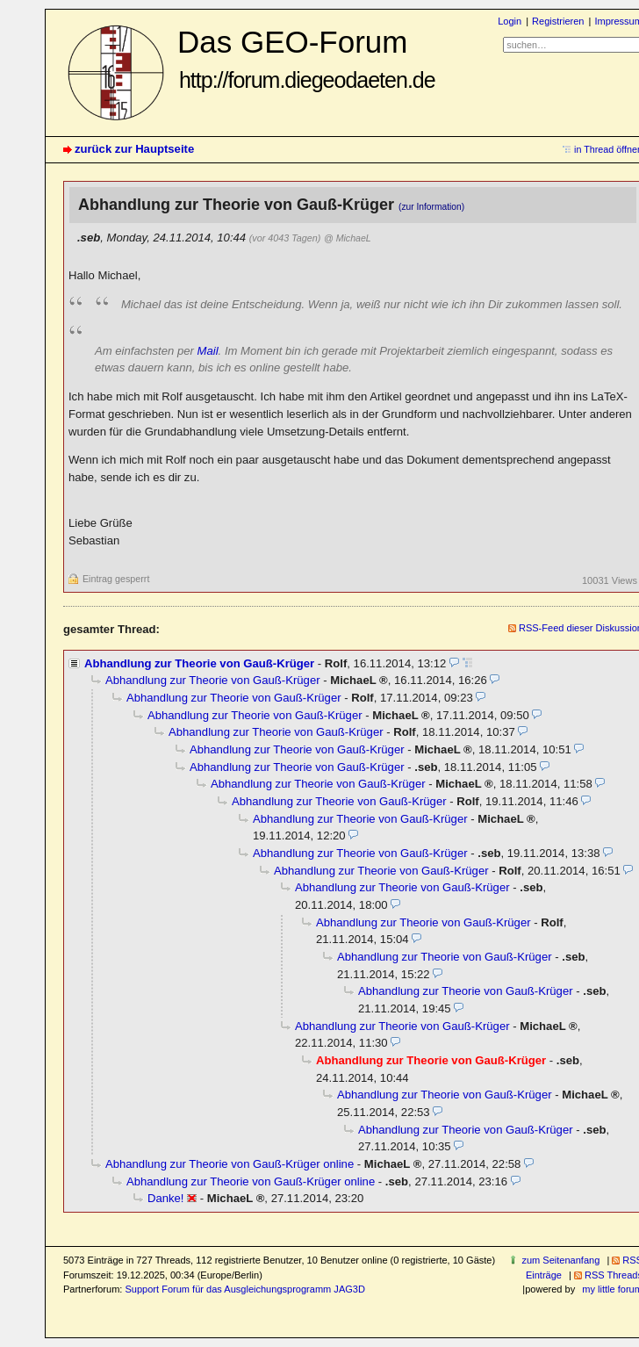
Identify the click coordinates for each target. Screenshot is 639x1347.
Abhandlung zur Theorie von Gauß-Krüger (199, 663)
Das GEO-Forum (306, 58)
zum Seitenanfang (560, 1260)
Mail (208, 350)
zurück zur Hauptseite (134, 148)
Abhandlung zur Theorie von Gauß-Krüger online (229, 1164)
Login (509, 21)
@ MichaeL (347, 238)
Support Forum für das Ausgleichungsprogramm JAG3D (244, 1289)
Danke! (165, 1198)
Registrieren (558, 21)
